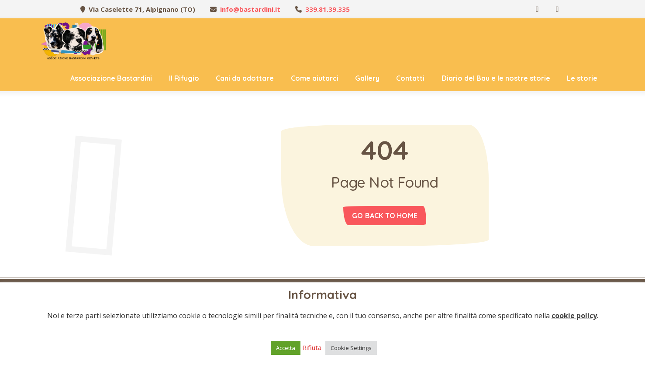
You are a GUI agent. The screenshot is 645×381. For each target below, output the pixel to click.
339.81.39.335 (327, 9)
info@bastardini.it (250, 9)
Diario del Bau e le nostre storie (495, 78)
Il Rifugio (184, 78)
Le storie (582, 78)
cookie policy (574, 315)
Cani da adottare (245, 78)
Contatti (410, 78)
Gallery (367, 78)
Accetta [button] (285, 348)
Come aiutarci (314, 78)
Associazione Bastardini (111, 78)
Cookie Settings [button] (351, 348)
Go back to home (384, 215)
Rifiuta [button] (311, 347)
